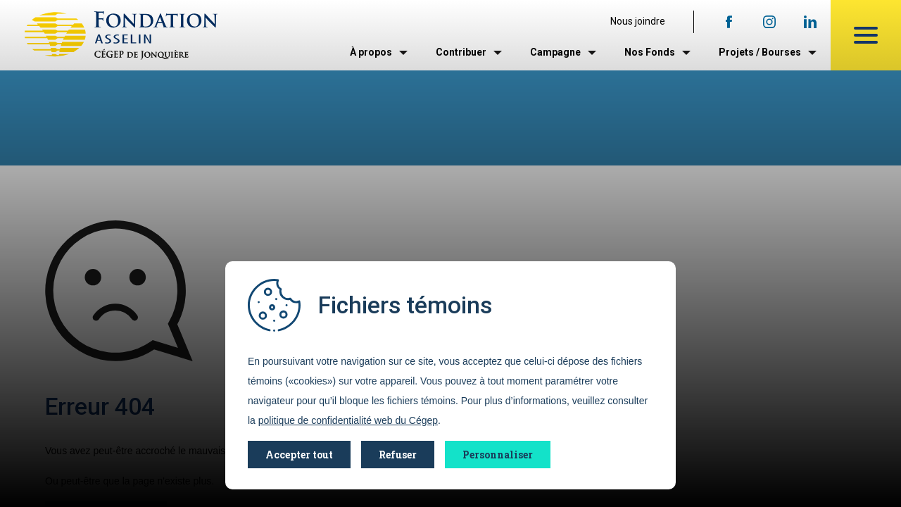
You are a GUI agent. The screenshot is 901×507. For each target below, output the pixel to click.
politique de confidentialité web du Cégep (348, 420)
